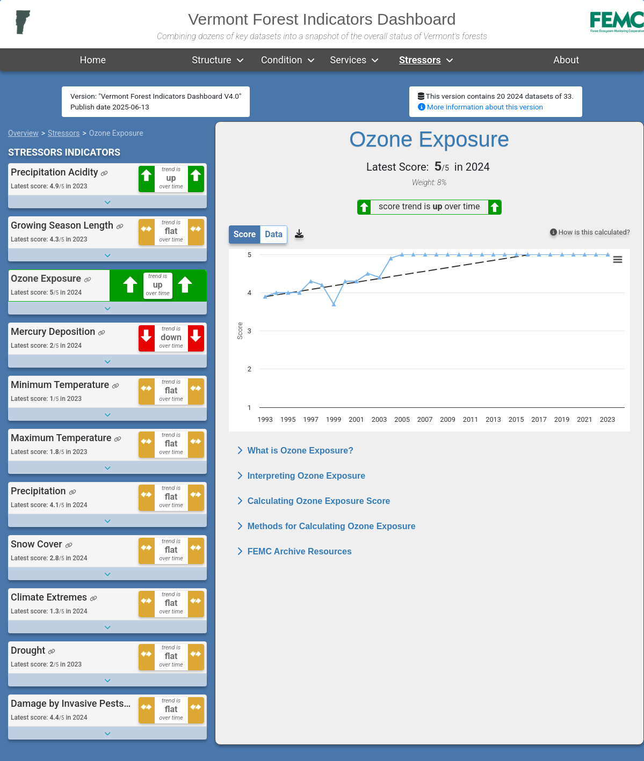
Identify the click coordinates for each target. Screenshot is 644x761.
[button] (240, 60)
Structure (211, 59)
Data (274, 234)
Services (348, 59)
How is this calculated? (590, 232)
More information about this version (480, 107)
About (566, 59)
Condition (281, 59)
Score (245, 234)
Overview (23, 133)
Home (93, 59)
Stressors (420, 59)
